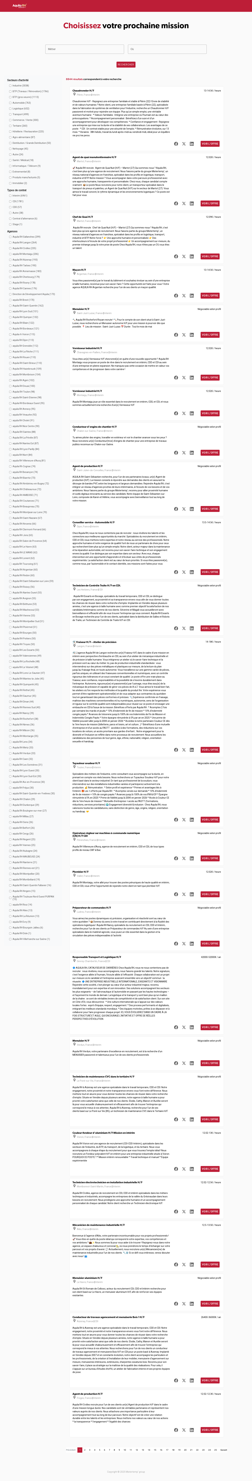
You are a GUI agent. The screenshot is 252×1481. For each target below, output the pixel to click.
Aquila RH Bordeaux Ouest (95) (29, 403)
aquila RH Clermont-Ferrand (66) (29, 529)
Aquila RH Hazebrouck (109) (27, 368)
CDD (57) (17, 207)
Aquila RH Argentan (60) (25, 569)
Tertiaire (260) (20, 125)
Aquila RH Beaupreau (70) (26, 506)
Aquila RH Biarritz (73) (24, 478)
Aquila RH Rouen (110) (24, 357)
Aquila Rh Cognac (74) (24, 466)
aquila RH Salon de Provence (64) (30, 541)
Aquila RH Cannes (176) (25, 288)
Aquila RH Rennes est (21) (26, 868)
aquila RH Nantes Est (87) (26, 443)
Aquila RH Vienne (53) (24, 615)
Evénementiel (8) (21, 171)
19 (179, 1450)
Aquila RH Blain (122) (23, 323)
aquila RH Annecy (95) (24, 409)
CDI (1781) (18, 201)
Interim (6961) (20, 195)
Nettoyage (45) (20, 148)
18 (173, 1450)
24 (209, 1450)
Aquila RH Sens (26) (23, 822)
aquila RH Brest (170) (23, 300)
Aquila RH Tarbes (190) (24, 265)
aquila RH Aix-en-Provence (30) (29, 782)
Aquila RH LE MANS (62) (25, 552)
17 (167, 1450)
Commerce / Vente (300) (25, 120)
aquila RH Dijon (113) (23, 340)
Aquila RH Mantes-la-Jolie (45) (28, 678)
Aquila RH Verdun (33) (24, 753)
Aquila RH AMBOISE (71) (25, 495)
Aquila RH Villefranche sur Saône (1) (31, 939)
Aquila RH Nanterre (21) (25, 862)
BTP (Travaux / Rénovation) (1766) (31, 91)
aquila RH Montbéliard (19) (26, 879)
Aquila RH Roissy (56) (24, 587)
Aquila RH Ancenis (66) (24, 523)
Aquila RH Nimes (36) (23, 724)
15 (155, 1450)
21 (191, 1450)
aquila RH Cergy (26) (23, 833)
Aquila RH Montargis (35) (25, 736)
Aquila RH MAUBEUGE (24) (26, 856)
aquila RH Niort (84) (22, 455)
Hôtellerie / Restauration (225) (28, 131)
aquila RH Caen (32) (23, 759)
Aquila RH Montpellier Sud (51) (28, 621)
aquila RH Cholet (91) (23, 420)
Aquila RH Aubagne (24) (25, 851)
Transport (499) (21, 114)
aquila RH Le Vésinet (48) (25, 667)
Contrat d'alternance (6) (25, 218)
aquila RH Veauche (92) (25, 414)
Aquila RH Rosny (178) (24, 282)
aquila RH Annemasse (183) (27, 271)
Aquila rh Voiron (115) (24, 334)
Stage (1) (17, 224)
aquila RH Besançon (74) (25, 472)
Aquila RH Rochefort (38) (25, 719)
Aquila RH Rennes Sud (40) (26, 707)
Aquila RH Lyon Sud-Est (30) (27, 776)
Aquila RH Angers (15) (24, 891)
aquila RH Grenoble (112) (25, 346)
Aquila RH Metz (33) (23, 747)
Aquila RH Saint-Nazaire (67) (27, 518)
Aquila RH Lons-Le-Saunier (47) (29, 673)
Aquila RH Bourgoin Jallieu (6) (28, 927)
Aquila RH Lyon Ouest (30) (26, 770)
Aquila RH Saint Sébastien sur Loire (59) (33, 581)
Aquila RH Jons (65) (23, 535)
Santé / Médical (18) (23, 160)
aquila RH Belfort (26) (24, 828)
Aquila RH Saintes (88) (24, 432)
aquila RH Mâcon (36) (24, 730)
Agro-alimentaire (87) (24, 137)
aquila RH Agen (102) (23, 380)
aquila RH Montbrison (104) (27, 374)
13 (143, 1450)
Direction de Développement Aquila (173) (34, 294)
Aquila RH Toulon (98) (24, 391)
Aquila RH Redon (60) (24, 575)
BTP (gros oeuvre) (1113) (26, 97)
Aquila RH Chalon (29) (24, 799)
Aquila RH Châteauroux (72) (27, 489)
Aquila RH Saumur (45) (24, 696)
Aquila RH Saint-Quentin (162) (28, 305)
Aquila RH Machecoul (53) (26, 610)
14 (149, 1450)
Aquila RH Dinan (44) (23, 701)
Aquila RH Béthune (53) (25, 604)
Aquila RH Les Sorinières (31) (27, 764)
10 (125, 1450)
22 (197, 1450)
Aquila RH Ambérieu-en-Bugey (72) (31, 483)
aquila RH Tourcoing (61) (25, 564)
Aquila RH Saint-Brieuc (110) (27, 363)
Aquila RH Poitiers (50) (24, 638)
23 (203, 1450)
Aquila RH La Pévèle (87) (25, 437)
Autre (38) (18, 213)
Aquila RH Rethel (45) (24, 690)
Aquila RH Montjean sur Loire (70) (30, 512)
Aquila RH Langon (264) (25, 242)
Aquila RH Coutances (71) (26, 500)
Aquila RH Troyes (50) (24, 644)
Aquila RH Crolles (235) (24, 248)
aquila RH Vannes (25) (24, 845)
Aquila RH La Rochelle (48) (26, 661)
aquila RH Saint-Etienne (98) (27, 397)
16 (161, 1450)
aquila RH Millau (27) (23, 816)
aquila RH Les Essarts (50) (26, 650)
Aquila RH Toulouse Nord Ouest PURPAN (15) (33, 898)
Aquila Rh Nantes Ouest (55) (27, 592)
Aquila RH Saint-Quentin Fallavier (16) (32, 885)
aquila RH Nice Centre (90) (26, 426)
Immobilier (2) (20, 183)
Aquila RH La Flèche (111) (26, 351)
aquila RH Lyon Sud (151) (25, 311)
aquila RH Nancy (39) (23, 713)
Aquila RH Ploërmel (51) (25, 627)
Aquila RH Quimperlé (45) (26, 684)
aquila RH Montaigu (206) (26, 254)
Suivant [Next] (223, 1450)
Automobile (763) (22, 102)
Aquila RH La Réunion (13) (26, 916)
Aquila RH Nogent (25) (24, 839)
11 (131, 1450)
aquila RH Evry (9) (22, 922)
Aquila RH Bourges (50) (24, 632)
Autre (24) (18, 154)
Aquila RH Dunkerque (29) (26, 805)
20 (185, 1450)
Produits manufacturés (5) (26, 177)
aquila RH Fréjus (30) (23, 787)
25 (215, 1450)
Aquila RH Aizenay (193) (25, 259)
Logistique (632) (21, 108)
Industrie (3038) (21, 85)
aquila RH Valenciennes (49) (27, 655)
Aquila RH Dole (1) (22, 933)
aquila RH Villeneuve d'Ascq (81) (29, 460)
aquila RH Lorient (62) (24, 558)
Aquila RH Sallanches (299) (26, 236)
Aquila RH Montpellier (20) (26, 873)
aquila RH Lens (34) (22, 741)
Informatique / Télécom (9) (27, 166)
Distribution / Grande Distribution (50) (32, 143)
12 (137, 1450)
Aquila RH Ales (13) (22, 910)
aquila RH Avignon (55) (24, 598)
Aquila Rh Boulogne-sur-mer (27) (30, 810)
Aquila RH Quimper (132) (25, 317)
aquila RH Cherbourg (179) (26, 277)
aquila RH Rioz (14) (22, 904)
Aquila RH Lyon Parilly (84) (26, 449)
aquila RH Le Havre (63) (24, 546)
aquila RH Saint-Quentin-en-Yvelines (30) (34, 793)
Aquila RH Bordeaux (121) (26, 328)
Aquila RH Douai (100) (24, 386)
